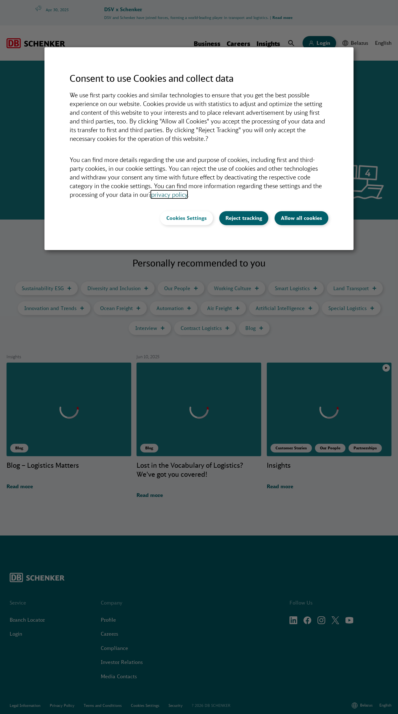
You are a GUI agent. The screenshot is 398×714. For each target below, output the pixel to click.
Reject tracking (243, 218)
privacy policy (169, 194)
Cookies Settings (186, 218)
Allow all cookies (301, 218)
